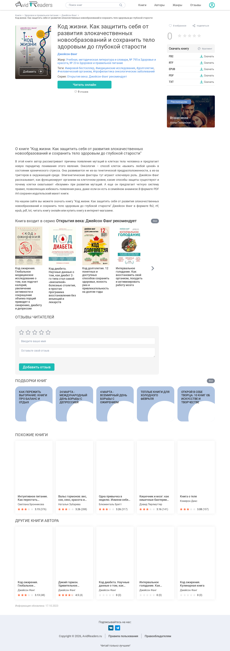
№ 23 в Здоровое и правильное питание (96, 63)
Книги (142, 5)
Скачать (209, 56)
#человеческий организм (74, 71)
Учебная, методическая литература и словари (97, 59)
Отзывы (195, 5)
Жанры (177, 5)
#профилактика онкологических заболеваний (124, 71)
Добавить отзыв (37, 367)
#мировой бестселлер (79, 68)
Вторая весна (179, 117)
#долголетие (145, 68)
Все (155, 221)
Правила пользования (123, 636)
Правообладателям (158, 636)
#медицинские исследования (115, 68)
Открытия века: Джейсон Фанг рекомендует (97, 76)
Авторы (159, 5)
